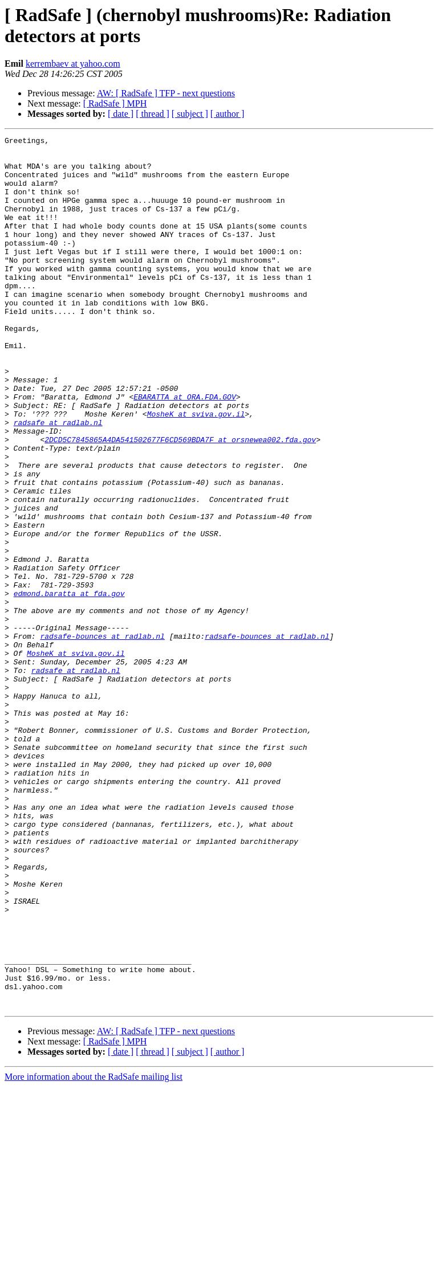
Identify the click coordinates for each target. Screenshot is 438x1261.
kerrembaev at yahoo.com (73, 63)
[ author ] (227, 114)
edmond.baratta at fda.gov (69, 685)
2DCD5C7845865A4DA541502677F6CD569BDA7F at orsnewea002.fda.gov (180, 501)
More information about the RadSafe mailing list (93, 1251)
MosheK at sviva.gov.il (196, 470)
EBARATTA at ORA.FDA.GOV (184, 449)
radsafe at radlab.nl (58, 480)
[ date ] (120, 114)
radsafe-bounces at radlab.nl (102, 737)
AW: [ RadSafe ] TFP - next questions (166, 93)
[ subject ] (190, 114)
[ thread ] (152, 114)
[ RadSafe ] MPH (115, 103)
